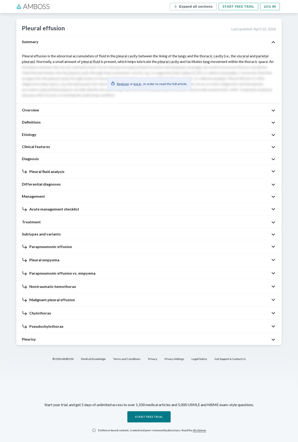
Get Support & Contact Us (230, 359)
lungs (182, 56)
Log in (270, 6)
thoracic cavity (211, 56)
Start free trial (238, 6)
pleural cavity (127, 56)
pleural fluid (90, 61)
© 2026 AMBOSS (63, 359)
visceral (243, 56)
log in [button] (137, 84)
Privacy (152, 359)
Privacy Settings (174, 359)
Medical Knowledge (93, 359)
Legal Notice (199, 359)
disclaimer (199, 430)
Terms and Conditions (127, 359)
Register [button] (123, 84)
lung (206, 61)
